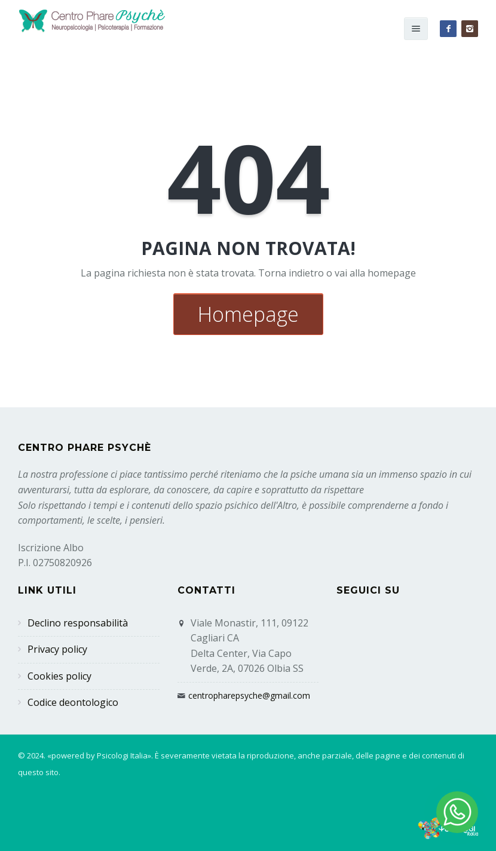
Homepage (248, 314)
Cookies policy (59, 676)
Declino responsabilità (77, 622)
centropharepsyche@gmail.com (249, 695)
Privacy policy (57, 649)
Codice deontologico (72, 702)
